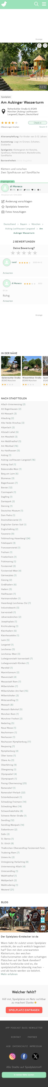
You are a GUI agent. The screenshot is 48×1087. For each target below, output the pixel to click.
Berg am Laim (8, 473)
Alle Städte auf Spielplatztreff (24, 1067)
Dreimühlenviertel (9, 519)
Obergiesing (7, 769)
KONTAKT (16, 1037)
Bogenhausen (7, 482)
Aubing (4, 455)
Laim (3, 640)
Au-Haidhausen (8, 450)
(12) (10, 487)
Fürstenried (6, 566)
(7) (16, 482)
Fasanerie (6, 533)
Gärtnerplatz (7, 575)
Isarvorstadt (7, 612)
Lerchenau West (9, 653)
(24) (28, 538)
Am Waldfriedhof (9, 441)
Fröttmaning (7, 561)
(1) (10, 455)
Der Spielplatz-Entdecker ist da (19, 936)
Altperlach (6, 427)
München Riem (8, 714)
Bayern (23, 224)
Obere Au (6, 760)
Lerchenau (6, 649)
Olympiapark (7, 778)
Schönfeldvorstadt (10, 797)
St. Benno (6, 838)
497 (19, 190)
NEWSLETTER (35, 1027)
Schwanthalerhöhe (10, 811)
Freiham (5, 552)
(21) (12, 889)
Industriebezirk (8, 607)
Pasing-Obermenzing (11, 783)
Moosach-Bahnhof (10, 709)
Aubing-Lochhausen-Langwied (20, 228)
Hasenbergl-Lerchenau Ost (14, 603)
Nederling (6, 723)
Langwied (5, 644)
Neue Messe (7, 727)
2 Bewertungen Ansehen (10, 127)
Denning (5, 506)
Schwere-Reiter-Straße (12, 815)
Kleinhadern (7, 630)
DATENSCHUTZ (20, 1046)
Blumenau (6, 478)
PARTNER (32, 1037)
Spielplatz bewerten (17, 206)
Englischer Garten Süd (12, 524)
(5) (18, 450)
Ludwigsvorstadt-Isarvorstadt (15, 658)
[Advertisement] (25, 330)
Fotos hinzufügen (16, 211)
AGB (8, 1046)
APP (8, 1027)
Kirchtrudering (8, 626)
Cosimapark (7, 492)
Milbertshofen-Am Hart (12, 690)
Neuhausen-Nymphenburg (14, 741)
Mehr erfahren (9, 974)
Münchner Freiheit (10, 718)
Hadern (4, 589)
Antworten (8, 273)
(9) (12, 533)
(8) (11, 704)
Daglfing (5, 496)
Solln (3, 834)
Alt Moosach (7, 413)
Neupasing (6, 746)
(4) (19, 570)
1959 (27, 190)
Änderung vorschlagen (19, 201)
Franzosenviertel (9, 547)
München (36, 224)
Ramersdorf (6, 787)
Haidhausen (7, 593)
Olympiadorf (7, 774)
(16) (16, 445)
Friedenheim (7, 556)
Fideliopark (6, 543)
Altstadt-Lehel (8, 432)
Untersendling (8, 871)
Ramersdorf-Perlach (11, 792)
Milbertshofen (8, 686)
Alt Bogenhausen (9, 409)
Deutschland (10, 224)
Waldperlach (7, 880)
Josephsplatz (7, 621)
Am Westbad (7, 445)
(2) (24, 404)
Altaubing (5, 418)
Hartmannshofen (9, 598)
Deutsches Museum (10, 510)
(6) (17, 432)
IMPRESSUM (36, 1046)
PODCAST (16, 1027)
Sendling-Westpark (10, 824)
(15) (26, 690)
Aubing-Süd (7, 464)
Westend (5, 889)
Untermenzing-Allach (11, 866)
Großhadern (7, 584)
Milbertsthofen (8, 695)
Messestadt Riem (9, 681)
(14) (24, 801)
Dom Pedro (6, 515)
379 (12, 190)
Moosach (5, 704)
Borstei (4, 487)
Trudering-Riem (8, 852)
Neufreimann (7, 732)
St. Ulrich (5, 843)
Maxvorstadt (7, 677)
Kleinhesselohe (8, 635)
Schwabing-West (9, 806)
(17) (29, 741)
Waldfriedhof (7, 875)
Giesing (5, 580)
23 (34, 190)
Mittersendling (8, 700)
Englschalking (8, 529)
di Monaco (16, 186)
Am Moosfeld (7, 436)
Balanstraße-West (9, 469)
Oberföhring (7, 764)
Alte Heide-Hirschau (11, 422)
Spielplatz (6, 96)
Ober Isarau (7, 755)
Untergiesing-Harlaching (13, 861)
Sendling (5, 820)
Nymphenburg (8, 751)
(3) (15, 413)
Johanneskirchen (9, 616)
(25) (24, 783)
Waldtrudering (8, 885)
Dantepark (6, 501)
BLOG (25, 1027)
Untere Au (6, 857)
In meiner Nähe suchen (24, 1075)
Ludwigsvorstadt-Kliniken (13, 663)
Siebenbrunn (7, 829)
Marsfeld (5, 667)
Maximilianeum (8, 672)
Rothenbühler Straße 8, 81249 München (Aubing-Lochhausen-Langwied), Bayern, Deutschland (23, 111)
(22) (23, 792)
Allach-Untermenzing (11, 404)
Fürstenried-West (9, 570)
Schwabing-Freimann (11, 801)
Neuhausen (6, 737)
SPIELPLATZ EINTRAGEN (24, 1010)
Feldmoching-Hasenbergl (13, 538)
